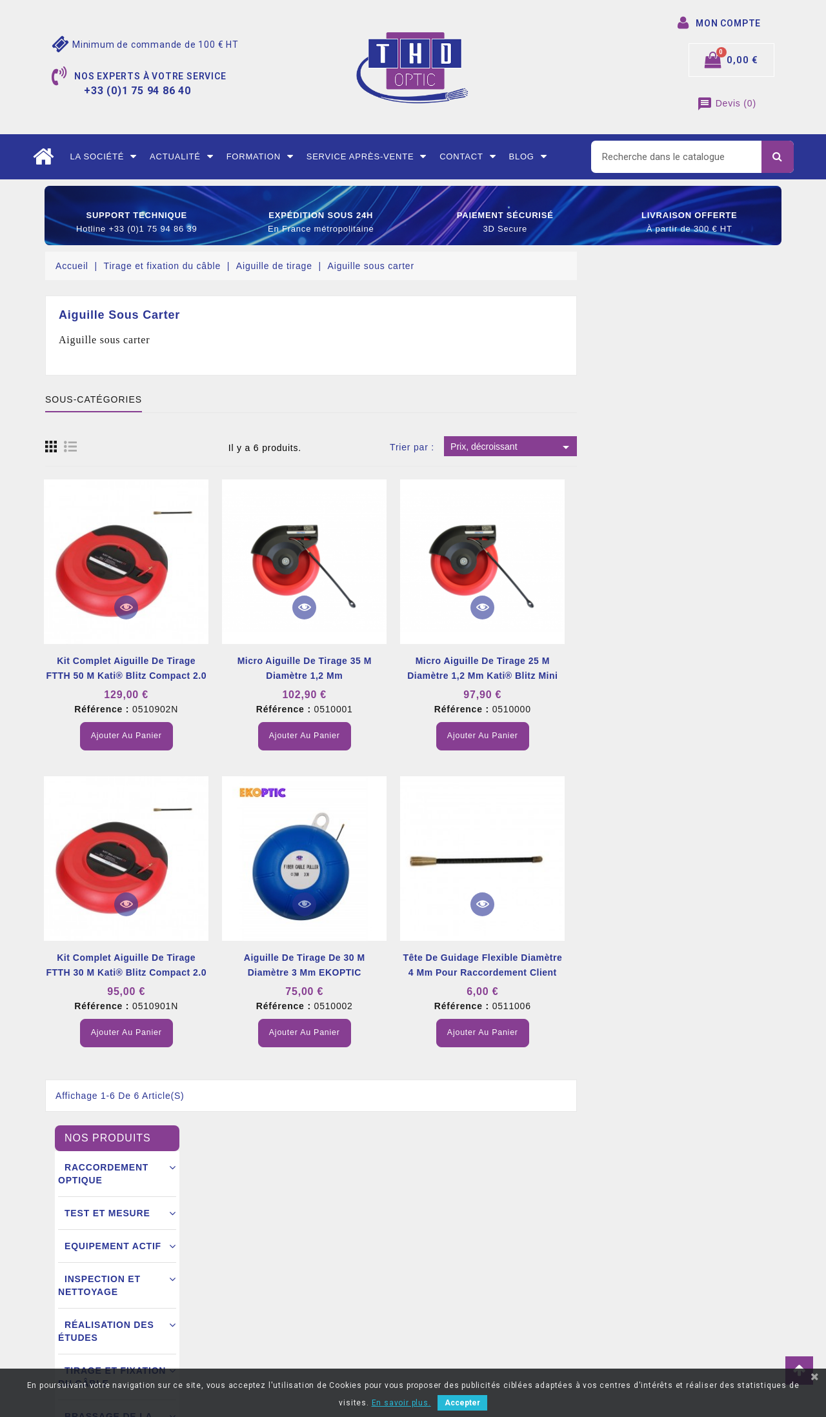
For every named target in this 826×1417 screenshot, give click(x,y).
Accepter (462, 1402)
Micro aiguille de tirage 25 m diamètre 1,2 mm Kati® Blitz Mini (686, 668)
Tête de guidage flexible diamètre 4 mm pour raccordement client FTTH (686, 972)
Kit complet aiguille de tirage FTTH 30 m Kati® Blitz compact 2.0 (330, 965)
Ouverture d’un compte (282, 1298)
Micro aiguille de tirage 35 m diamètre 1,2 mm (508, 668)
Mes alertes (447, 1337)
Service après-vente (367, 156)
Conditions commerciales (286, 1278)
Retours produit (455, 1240)
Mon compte (259, 1337)
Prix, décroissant (716, 447)
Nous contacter (265, 1317)
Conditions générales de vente (298, 1240)
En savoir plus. (401, 1402)
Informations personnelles (477, 1220)
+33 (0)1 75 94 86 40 (106, 1317)
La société (103, 156)
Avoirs (436, 1278)
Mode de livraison (271, 1259)
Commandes (448, 1259)
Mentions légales (269, 1220)
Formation (260, 156)
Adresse (440, 1298)
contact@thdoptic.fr (105, 1337)
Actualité (182, 156)
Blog (528, 156)
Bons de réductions (463, 1317)
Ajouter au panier (330, 735)
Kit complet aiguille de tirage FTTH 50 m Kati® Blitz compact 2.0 (330, 668)
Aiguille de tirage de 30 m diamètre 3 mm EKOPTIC (508, 965)
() (726, 103)
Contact (467, 156)
